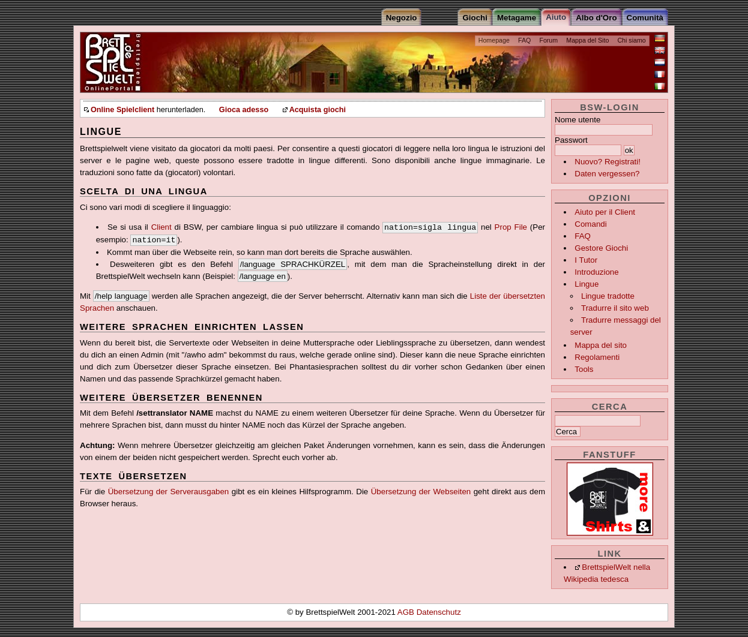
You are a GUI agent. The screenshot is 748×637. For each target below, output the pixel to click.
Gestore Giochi (601, 248)
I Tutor (586, 260)
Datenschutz (439, 612)
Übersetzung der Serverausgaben (168, 491)
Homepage (494, 40)
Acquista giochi (317, 110)
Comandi (590, 224)
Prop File (511, 227)
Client (161, 227)
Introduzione (596, 272)
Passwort (571, 140)
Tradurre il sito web (615, 308)
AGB (407, 612)
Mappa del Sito (587, 40)
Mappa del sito (601, 345)
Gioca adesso (243, 110)
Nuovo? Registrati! (608, 161)
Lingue (587, 284)
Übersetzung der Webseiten (421, 491)
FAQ (524, 40)
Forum (548, 40)
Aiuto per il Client (605, 212)
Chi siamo (631, 40)
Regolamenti (597, 357)
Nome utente (577, 119)
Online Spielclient (122, 110)
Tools (584, 369)
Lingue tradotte (608, 296)
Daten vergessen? (607, 173)
